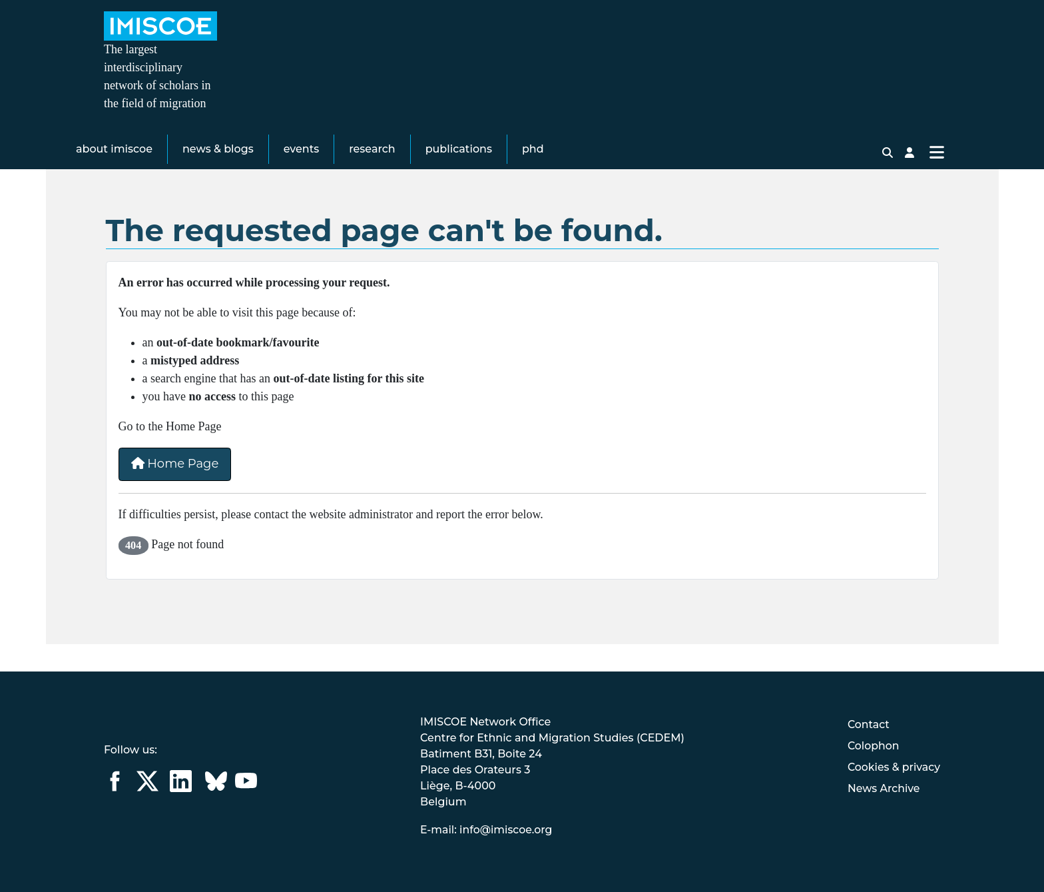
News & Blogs (218, 169)
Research (372, 169)
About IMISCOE (114, 169)
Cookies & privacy (893, 767)
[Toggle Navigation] (936, 173)
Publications (458, 169)
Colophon (872, 745)
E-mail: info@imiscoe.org (486, 829)
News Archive (882, 788)
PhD (533, 169)
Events (302, 169)
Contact (867, 724)
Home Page (175, 491)
